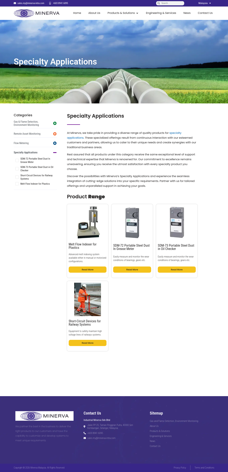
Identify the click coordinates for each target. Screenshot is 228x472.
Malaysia (204, 3)
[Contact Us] (205, 13)
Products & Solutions (160, 431)
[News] (187, 13)
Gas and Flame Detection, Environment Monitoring (174, 421)
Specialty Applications (25, 152)
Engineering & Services (161, 436)
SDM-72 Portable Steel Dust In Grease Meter (35, 160)
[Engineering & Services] (161, 13)
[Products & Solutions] (123, 13)
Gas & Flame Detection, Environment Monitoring (26, 123)
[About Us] (94, 13)
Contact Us (155, 446)
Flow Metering (21, 143)
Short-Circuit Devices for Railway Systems (36, 177)
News (152, 441)
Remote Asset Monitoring (27, 133)
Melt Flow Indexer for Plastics (35, 183)
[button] (35, 123)
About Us (154, 426)
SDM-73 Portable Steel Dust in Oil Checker (36, 169)
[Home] (77, 13)
